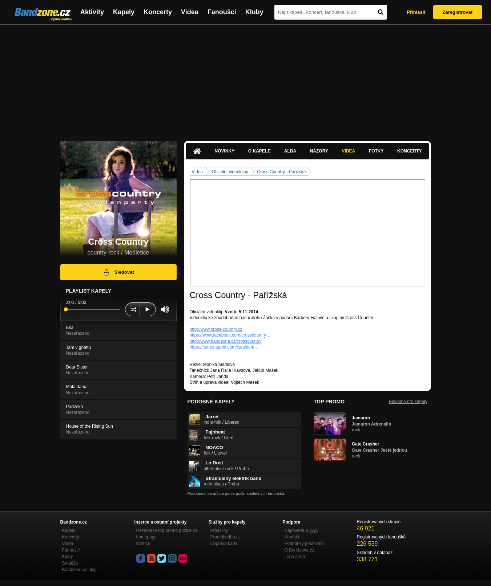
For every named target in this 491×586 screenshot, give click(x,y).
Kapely (123, 12)
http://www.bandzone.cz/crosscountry (226, 341)
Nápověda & (301, 530)
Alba (290, 151)
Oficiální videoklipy (230, 171)
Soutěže (70, 563)
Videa (189, 12)
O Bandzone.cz (299, 550)
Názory (319, 151)
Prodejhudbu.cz (225, 537)
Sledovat (118, 272)
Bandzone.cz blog (79, 569)
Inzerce (143, 543)
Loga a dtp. (295, 556)
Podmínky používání (304, 543)
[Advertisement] (246, 79)
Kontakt (292, 537)
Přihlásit (416, 12)
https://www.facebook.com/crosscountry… (230, 335)
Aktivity (92, 12)
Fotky (376, 151)
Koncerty (158, 12)
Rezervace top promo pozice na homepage (167, 534)
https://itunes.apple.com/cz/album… (224, 347)
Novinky (225, 151)
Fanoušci (222, 12)
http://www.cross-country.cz (216, 329)
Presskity (219, 530)
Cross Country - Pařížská (281, 171)
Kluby (254, 12)
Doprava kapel (224, 543)
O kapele (259, 151)
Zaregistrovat (457, 12)
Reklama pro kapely (408, 401)
